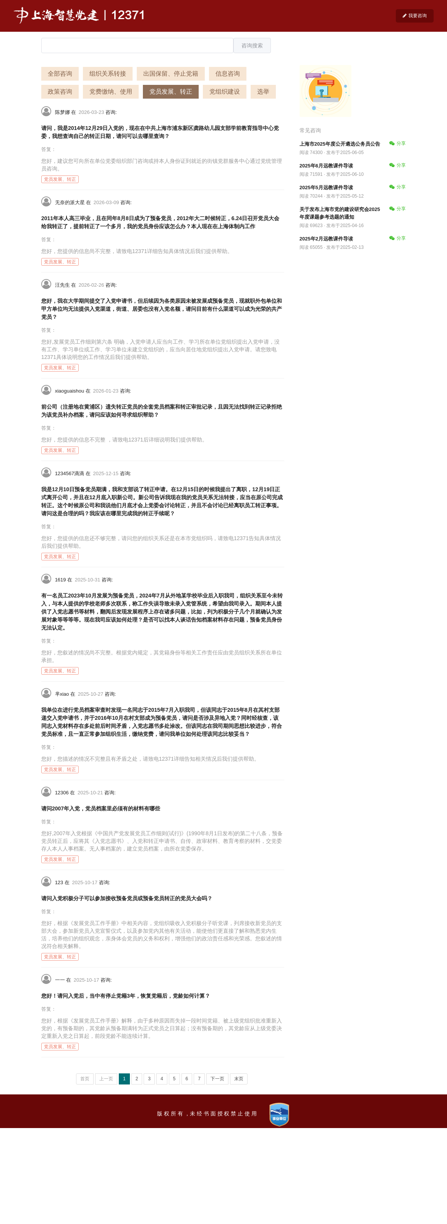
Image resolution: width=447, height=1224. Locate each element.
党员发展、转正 (170, 91)
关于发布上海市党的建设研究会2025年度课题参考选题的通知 (340, 213)
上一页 (106, 1078)
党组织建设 (224, 91)
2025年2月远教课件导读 (326, 239)
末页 (238, 1078)
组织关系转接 (107, 73)
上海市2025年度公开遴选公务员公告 (340, 144)
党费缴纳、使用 (110, 91)
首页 (84, 1078)
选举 (263, 91)
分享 (397, 143)
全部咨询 (60, 73)
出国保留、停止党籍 (170, 73)
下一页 (217, 1078)
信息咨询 (227, 73)
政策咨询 (60, 91)
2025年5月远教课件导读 (326, 187)
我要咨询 (415, 15)
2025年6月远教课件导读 (326, 166)
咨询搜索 (252, 45)
